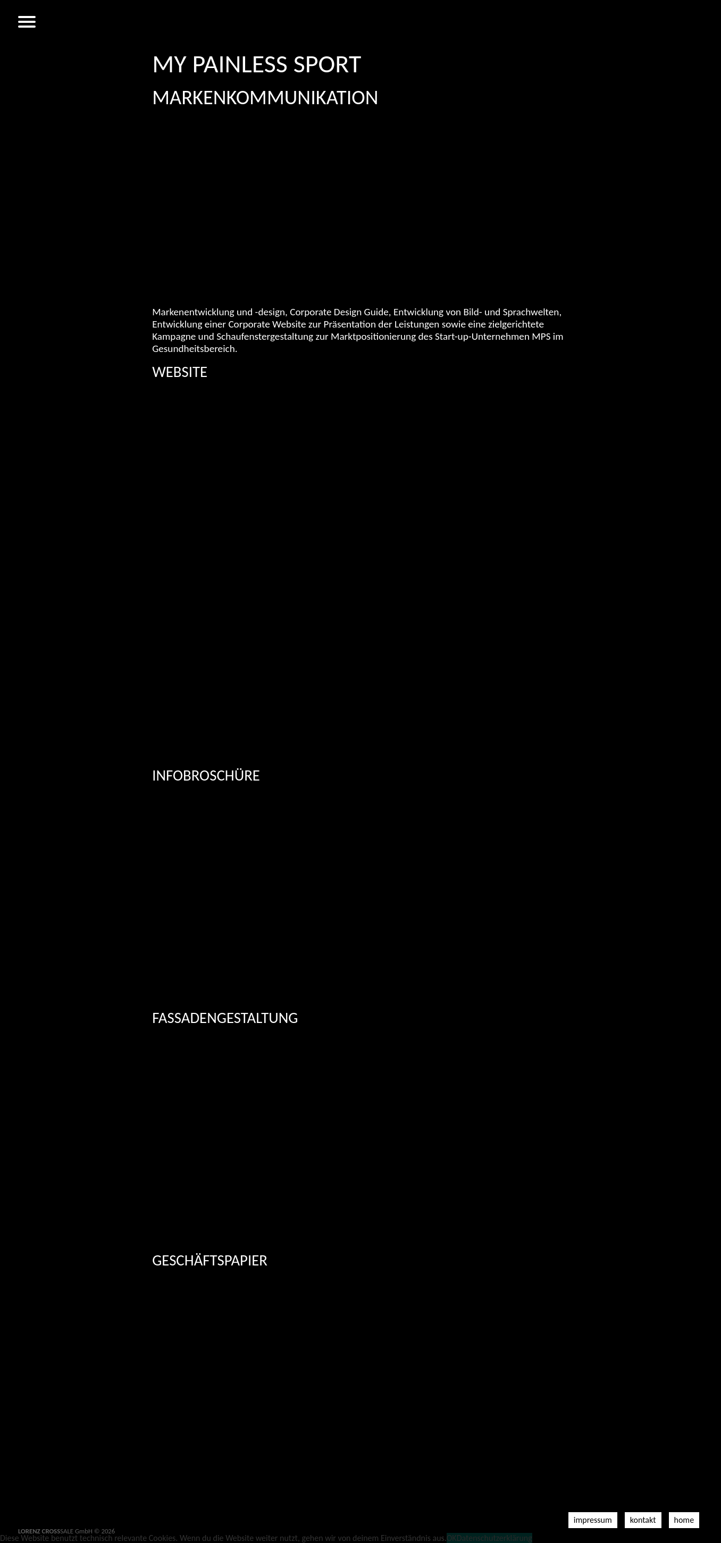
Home (684, 1520)
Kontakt (643, 1520)
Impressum (593, 1520)
